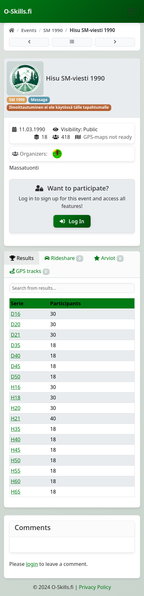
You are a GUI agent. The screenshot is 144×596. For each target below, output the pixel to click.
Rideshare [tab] (64, 258)
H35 (15, 428)
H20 (15, 408)
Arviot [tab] (109, 258)
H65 (15, 491)
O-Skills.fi (17, 11)
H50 (15, 460)
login (32, 563)
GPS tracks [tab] (30, 271)
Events (29, 30)
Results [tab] (22, 258)
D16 (15, 313)
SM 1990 (53, 30)
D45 (15, 366)
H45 (15, 449)
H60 (15, 481)
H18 (15, 397)
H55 (15, 470)
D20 (15, 324)
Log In (72, 221)
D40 (15, 355)
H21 (15, 418)
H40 (15, 439)
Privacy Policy (95, 587)
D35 (15, 345)
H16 (15, 387)
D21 (15, 334)
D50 (15, 376)
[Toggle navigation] (131, 11)
